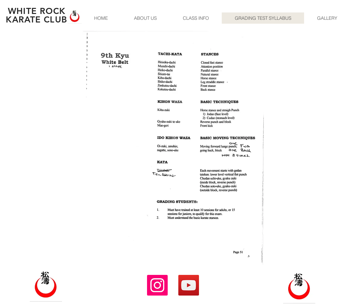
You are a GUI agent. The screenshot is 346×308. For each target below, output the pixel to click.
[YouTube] (188, 285)
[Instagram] (157, 285)
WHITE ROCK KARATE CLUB (36, 15)
